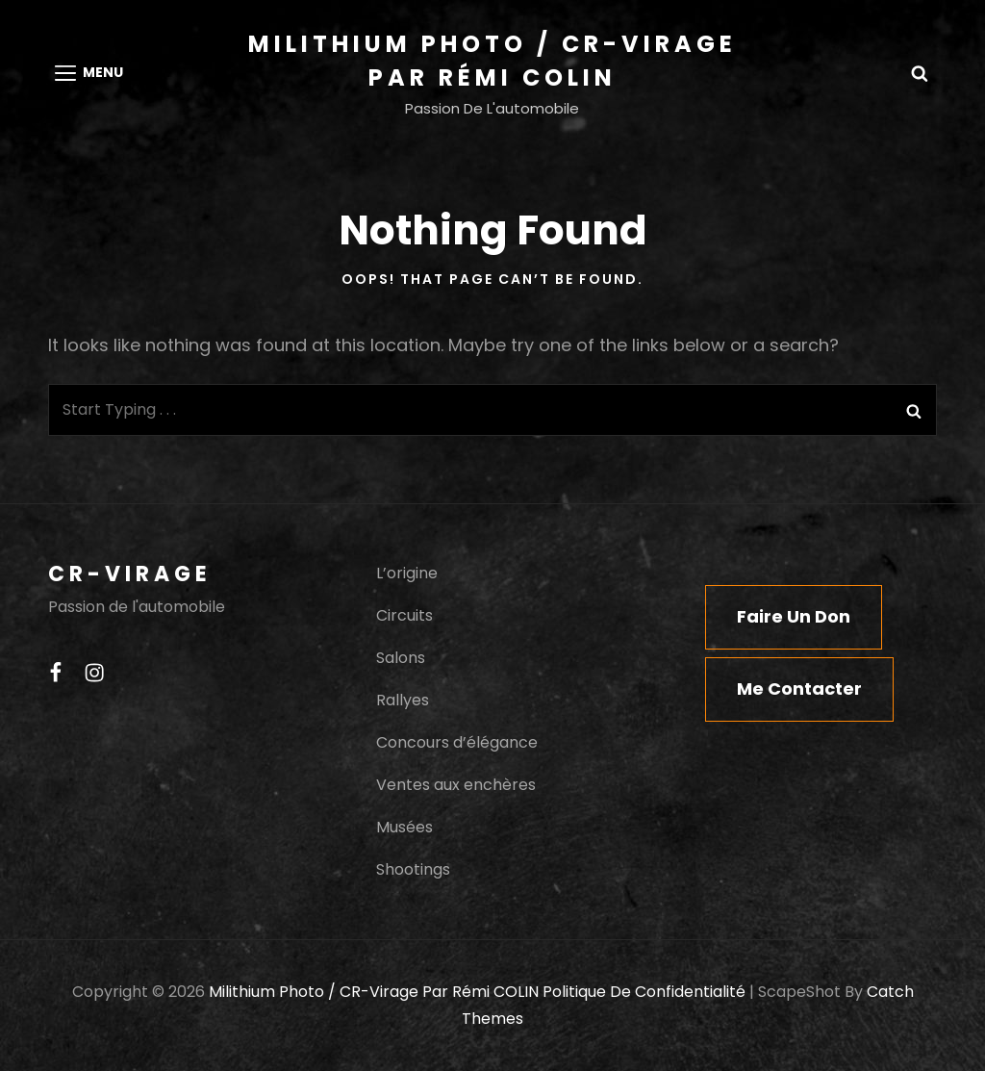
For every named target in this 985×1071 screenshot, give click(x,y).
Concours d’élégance (457, 742)
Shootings (413, 869)
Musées (404, 827)
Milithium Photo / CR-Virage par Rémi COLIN (374, 992)
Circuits (404, 615)
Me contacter (799, 688)
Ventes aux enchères (456, 785)
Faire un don (793, 616)
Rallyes (402, 700)
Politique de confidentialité (644, 992)
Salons (400, 658)
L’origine (407, 573)
